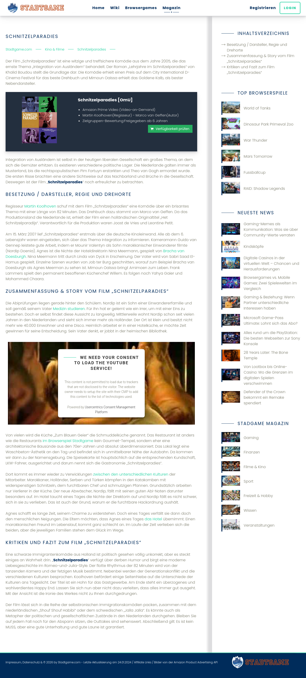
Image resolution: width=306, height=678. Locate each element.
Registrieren (263, 7)
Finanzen (240, 452)
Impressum (13, 662)
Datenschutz (31, 662)
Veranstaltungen (248, 525)
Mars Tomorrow (246, 156)
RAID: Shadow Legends (253, 188)
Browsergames (141, 7)
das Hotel (153, 519)
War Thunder (244, 140)
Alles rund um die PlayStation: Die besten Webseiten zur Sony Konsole (260, 338)
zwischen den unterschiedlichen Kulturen (130, 474)
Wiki (115, 7)
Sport (237, 481)
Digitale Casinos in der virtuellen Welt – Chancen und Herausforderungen (260, 263)
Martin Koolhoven (40, 206)
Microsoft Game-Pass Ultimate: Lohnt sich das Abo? (259, 320)
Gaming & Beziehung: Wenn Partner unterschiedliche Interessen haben (258, 302)
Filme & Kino (243, 467)
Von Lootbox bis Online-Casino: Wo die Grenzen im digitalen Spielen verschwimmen (257, 375)
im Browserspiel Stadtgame (68, 440)
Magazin (171, 7)
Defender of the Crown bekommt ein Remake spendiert (253, 397)
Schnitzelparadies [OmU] (105, 100)
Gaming (240, 438)
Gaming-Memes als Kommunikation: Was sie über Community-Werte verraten (259, 229)
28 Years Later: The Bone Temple (254, 355)
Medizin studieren (69, 308)
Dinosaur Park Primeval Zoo (257, 124)
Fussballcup (243, 172)
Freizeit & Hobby (247, 496)
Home (98, 7)
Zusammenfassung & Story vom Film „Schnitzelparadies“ (260, 58)
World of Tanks (246, 108)
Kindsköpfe (242, 246)
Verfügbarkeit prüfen (172, 128)
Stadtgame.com (69, 662)
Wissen (239, 510)
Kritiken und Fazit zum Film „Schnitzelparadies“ (251, 69)
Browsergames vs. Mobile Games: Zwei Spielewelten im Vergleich (259, 283)
